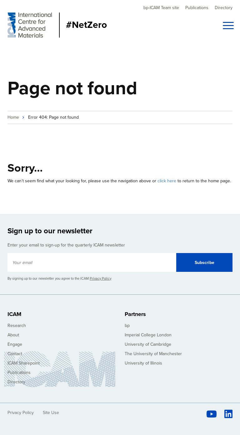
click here (167, 181)
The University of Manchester (153, 353)
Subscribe (204, 262)
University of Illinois (143, 363)
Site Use (51, 412)
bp (127, 325)
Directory (223, 7)
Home (13, 117)
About (13, 335)
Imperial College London (148, 335)
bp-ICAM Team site (161, 7)
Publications (196, 7)
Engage (15, 344)
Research (17, 325)
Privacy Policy (100, 279)
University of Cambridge (148, 344)
